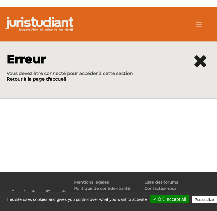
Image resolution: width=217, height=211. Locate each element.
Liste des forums (161, 182)
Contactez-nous (160, 188)
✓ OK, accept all (169, 199)
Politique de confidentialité (102, 188)
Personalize (204, 199)
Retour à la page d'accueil (36, 79)
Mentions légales (91, 182)
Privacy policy (111, 206)
